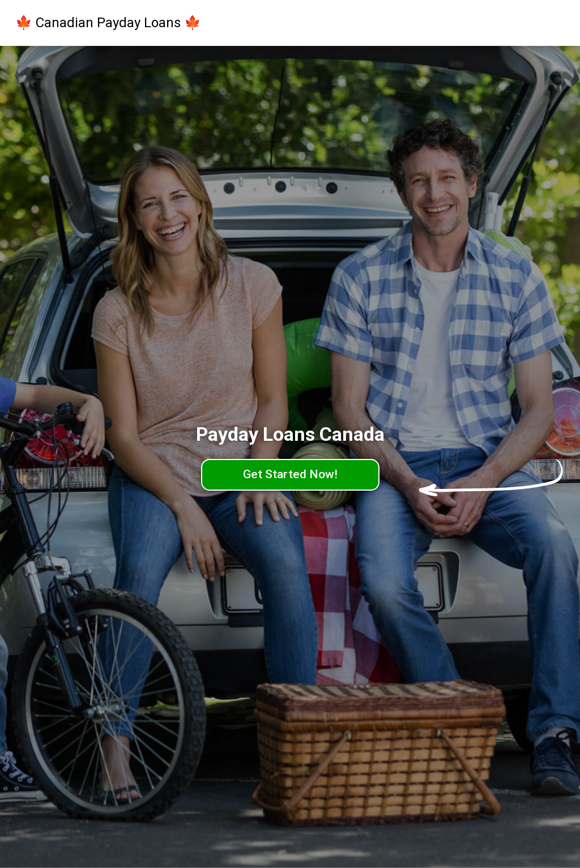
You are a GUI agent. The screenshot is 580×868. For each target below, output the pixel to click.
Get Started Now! (290, 474)
